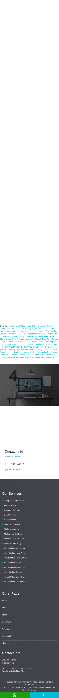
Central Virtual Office (41, 352)
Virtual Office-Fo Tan (13, 562)
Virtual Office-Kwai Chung (15, 558)
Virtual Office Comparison (10, 329)
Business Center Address (16, 342)
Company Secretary (8, 331)
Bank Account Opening (27, 331)
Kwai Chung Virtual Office (29, 339)
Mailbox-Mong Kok (12, 529)
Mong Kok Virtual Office (25, 349)
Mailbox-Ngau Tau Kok (14, 539)
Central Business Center (29, 355)
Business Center (35, 342)
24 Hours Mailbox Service (35, 334)
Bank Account (10, 515)
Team (4, 615)
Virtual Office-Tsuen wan (14, 548)
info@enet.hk (15, 470)
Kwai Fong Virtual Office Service (20, 344)
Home (4, 600)
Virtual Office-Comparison (15, 581)
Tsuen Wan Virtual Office (12, 336)
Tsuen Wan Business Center (36, 336)
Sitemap (5, 643)
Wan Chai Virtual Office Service (20, 357)
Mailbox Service (15, 334)
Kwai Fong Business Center (47, 344)
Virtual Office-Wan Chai (14, 577)
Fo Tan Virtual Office (10, 347)
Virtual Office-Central (13, 572)
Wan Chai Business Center (46, 357)
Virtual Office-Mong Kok (14, 567)
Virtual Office (53, 334)
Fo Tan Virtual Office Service (33, 347)
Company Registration (32, 329)
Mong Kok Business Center (20, 352)
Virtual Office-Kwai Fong (14, 553)
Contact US (7, 636)
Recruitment (7, 629)
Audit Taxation (49, 329)
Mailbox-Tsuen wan (12, 524)
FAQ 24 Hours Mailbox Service (40, 326)
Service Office (43, 331)
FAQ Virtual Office (17, 326)
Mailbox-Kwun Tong (12, 543)
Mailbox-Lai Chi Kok (13, 534)
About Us (6, 607)
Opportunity (7, 622)
